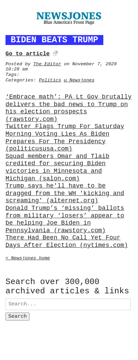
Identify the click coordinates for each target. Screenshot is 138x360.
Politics (50, 79)
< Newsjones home (27, 257)
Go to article (27, 53)
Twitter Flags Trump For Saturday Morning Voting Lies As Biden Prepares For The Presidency (64, 136)
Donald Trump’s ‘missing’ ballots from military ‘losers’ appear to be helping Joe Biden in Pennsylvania (64, 218)
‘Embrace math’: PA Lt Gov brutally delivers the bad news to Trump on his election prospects (68, 107)
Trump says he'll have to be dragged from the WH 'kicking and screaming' (64, 192)
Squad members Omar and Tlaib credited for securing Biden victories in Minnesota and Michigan (57, 166)
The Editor (47, 63)
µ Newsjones (79, 79)
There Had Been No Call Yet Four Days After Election (66, 240)
